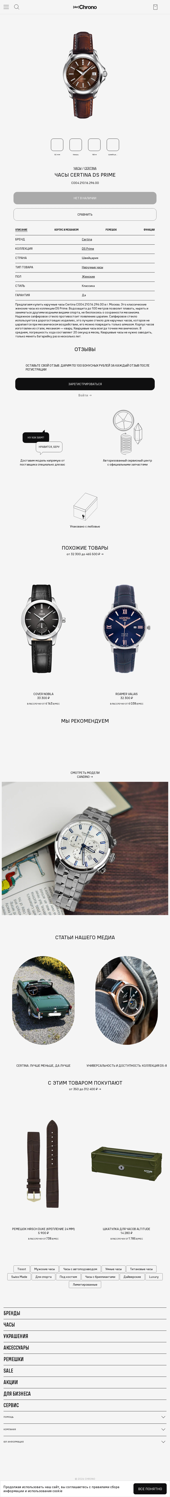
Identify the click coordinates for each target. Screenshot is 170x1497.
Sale (8, 1370)
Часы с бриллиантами (100, 1277)
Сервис (11, 1405)
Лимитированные (85, 1284)
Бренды (12, 1313)
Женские (88, 276)
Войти (83, 395)
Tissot (21, 1269)
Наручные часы (92, 267)
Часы (9, 1324)
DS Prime (88, 249)
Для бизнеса (17, 1393)
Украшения (16, 1336)
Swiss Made (19, 1277)
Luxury (154, 1277)
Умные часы (113, 1269)
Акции (11, 1382)
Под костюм (68, 1277)
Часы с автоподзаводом (80, 1269)
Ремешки (14, 1359)
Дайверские (132, 1277)
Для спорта (43, 1277)
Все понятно (150, 1489)
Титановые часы (141, 1269)
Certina (87, 239)
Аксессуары (16, 1347)
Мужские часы (44, 1269)
